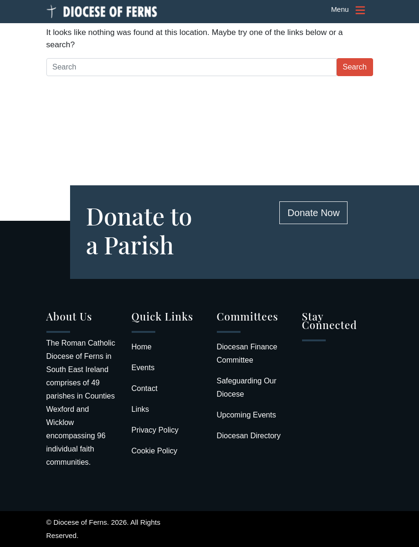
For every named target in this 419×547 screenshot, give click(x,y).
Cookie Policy (155, 451)
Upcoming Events (246, 415)
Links (140, 409)
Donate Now (313, 213)
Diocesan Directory (249, 436)
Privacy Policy (155, 430)
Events (143, 368)
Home (142, 347)
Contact (145, 388)
